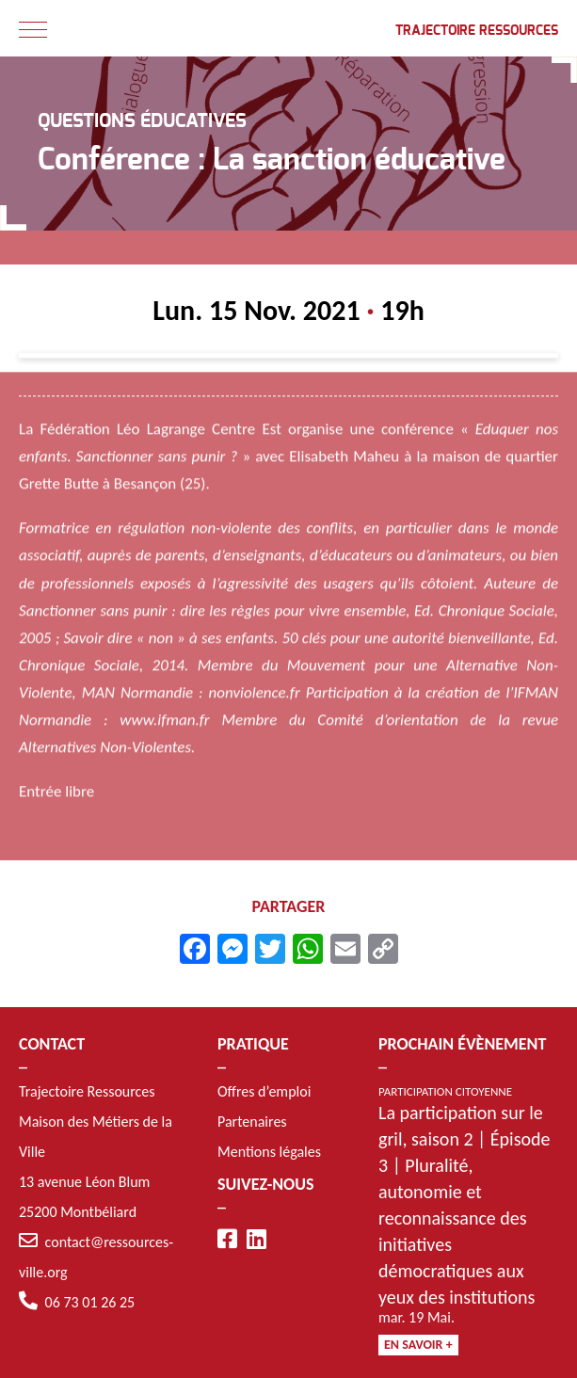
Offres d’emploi (264, 1091)
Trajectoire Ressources (476, 31)
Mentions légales (269, 1152)
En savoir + (418, 1345)
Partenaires (252, 1121)
